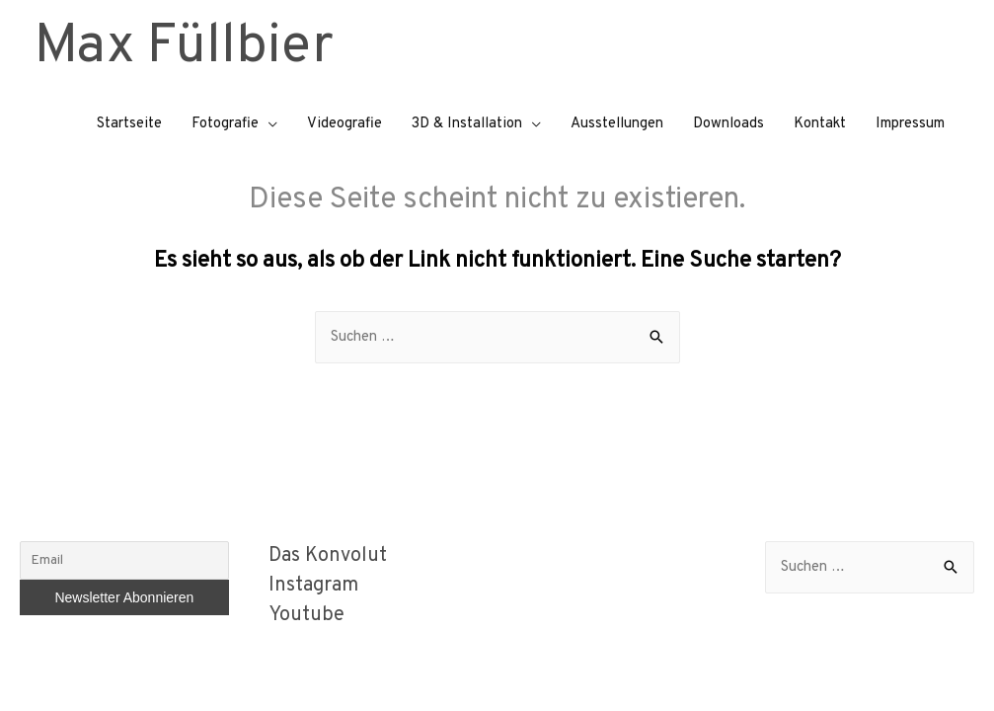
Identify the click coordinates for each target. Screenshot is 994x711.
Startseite (129, 124)
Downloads (728, 124)
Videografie (344, 124)
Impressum (910, 124)
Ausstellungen (617, 124)
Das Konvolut (327, 556)
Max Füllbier (184, 47)
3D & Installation (467, 124)
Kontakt (820, 124)
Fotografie (225, 124)
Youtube (306, 615)
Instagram (313, 585)
